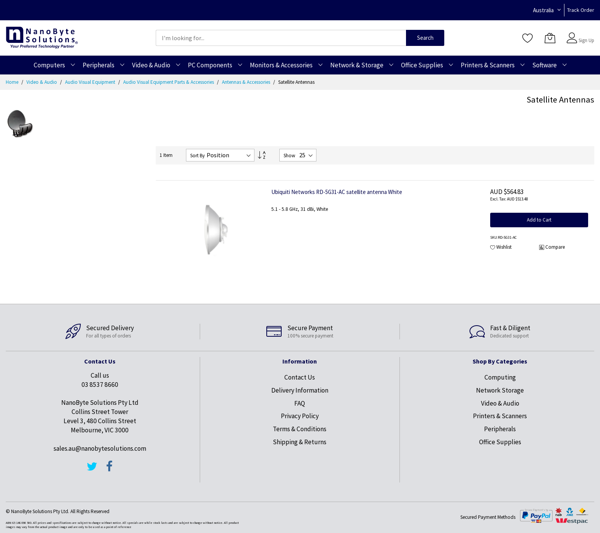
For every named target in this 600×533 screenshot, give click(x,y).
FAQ (299, 403)
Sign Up (586, 40)
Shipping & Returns (299, 442)
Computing (500, 377)
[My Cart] (550, 38)
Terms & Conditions (299, 429)
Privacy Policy (300, 416)
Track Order (580, 10)
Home (13, 82)
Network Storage (500, 390)
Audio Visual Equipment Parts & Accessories (169, 82)
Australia (543, 10)
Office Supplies (500, 442)
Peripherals (500, 429)
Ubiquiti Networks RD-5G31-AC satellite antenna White (336, 192)
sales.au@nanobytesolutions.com (100, 448)
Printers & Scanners (500, 416)
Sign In (585, 34)
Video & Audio (42, 82)
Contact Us (299, 377)
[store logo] (42, 37)
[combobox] (281, 38)
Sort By (197, 155)
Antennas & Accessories (246, 82)
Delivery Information (299, 390)
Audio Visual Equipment (90, 82)
